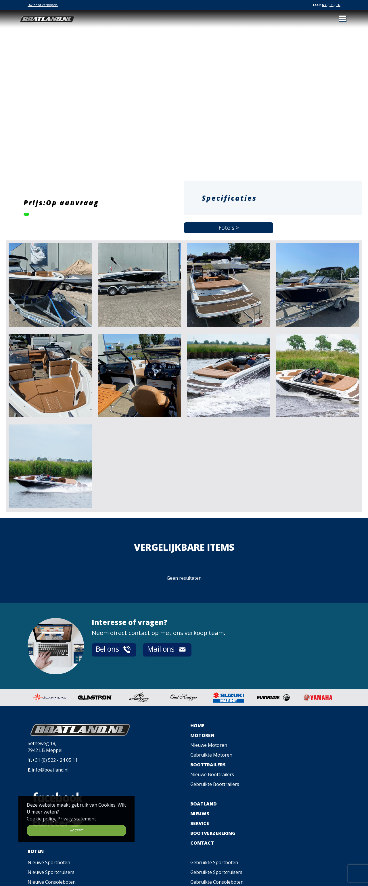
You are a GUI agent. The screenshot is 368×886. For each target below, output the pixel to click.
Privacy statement (76, 819)
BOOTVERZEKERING (212, 833)
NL (324, 5)
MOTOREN (202, 735)
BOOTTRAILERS (208, 764)
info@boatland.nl (50, 770)
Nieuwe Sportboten (49, 862)
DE (331, 5)
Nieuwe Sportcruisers (51, 872)
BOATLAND (203, 804)
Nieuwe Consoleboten (52, 882)
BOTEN (36, 851)
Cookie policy (41, 819)
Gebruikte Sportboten (214, 862)
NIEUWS (199, 813)
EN (338, 5)
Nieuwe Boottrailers (212, 774)
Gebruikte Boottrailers (214, 784)
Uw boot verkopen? (43, 5)
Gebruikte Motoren (211, 755)
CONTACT (202, 843)
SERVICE (199, 823)
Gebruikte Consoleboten (217, 882)
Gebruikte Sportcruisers (216, 872)
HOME (197, 725)
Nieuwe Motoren (208, 745)
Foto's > (228, 227)
